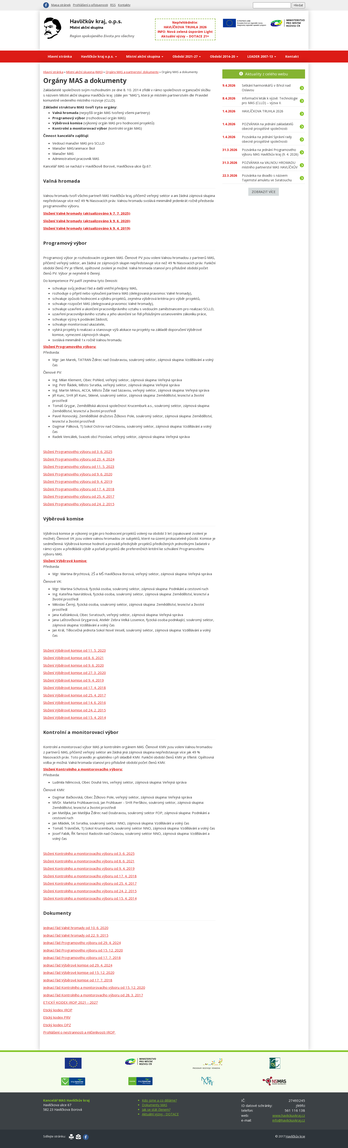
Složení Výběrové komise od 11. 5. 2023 (74, 650)
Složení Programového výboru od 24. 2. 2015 (78, 504)
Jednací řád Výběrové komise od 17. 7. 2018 (77, 980)
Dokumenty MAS (154, 1105)
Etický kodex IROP (57, 1010)
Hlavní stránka (60, 56)
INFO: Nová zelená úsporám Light (185, 31)
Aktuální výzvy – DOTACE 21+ (185, 36)
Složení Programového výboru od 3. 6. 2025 (77, 451)
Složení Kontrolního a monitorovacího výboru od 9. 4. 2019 (89, 868)
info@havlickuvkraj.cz (288, 1120)
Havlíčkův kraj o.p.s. (99, 56)
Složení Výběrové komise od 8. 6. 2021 (73, 657)
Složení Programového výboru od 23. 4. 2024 (78, 459)
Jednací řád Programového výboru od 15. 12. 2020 (83, 950)
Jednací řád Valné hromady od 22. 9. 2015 (75, 935)
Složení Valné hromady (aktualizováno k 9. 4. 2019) (86, 228)
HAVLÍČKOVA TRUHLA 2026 (185, 27)
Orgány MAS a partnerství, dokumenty (132, 72)
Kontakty (124, 5)
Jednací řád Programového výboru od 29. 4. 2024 (82, 942)
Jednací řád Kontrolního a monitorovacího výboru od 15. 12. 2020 (94, 987)
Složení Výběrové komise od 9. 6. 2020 (73, 665)
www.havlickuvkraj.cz (288, 1115)
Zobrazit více (263, 192)
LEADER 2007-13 (261, 56)
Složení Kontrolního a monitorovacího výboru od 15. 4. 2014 (90, 898)
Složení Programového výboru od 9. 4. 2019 (77, 481)
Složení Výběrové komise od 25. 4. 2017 (74, 695)
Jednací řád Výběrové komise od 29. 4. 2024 (77, 965)
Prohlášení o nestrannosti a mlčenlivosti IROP (79, 1032)
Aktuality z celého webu (266, 74)
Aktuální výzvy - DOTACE (160, 1114)
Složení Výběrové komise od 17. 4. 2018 (74, 687)
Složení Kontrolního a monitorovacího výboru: (83, 769)
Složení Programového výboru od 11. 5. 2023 (78, 466)
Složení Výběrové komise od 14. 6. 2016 (74, 702)
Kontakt (292, 56)
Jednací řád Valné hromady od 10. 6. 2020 (75, 927)
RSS (113, 5)
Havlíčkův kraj (295, 1136)
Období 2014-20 (224, 56)
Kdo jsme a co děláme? (159, 1100)
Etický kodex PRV (57, 1017)
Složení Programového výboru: (69, 346)
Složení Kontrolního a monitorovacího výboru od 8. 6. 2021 (89, 861)
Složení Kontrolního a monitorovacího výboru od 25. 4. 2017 (90, 883)
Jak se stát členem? (156, 1109)
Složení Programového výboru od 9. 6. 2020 (77, 474)
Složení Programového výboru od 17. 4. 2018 (78, 489)
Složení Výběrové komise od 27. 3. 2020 (74, 672)
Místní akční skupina (144, 56)
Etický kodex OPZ (57, 1025)
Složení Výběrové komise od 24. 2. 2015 (74, 710)
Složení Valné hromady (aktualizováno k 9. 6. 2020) (86, 221)
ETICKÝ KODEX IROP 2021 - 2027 (70, 1002)
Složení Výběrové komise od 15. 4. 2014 (74, 717)
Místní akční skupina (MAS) (84, 72)
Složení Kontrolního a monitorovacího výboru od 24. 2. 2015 (90, 891)
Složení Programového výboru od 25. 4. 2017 (78, 496)
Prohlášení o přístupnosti (90, 5)
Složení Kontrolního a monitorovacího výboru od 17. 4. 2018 (90, 876)
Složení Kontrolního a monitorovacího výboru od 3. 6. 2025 (89, 853)
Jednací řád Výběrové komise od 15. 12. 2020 (78, 972)
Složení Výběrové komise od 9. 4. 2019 (73, 680)
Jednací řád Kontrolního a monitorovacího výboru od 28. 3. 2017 (93, 995)
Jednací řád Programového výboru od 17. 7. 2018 (82, 957)
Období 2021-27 (187, 56)
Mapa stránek (61, 5)
